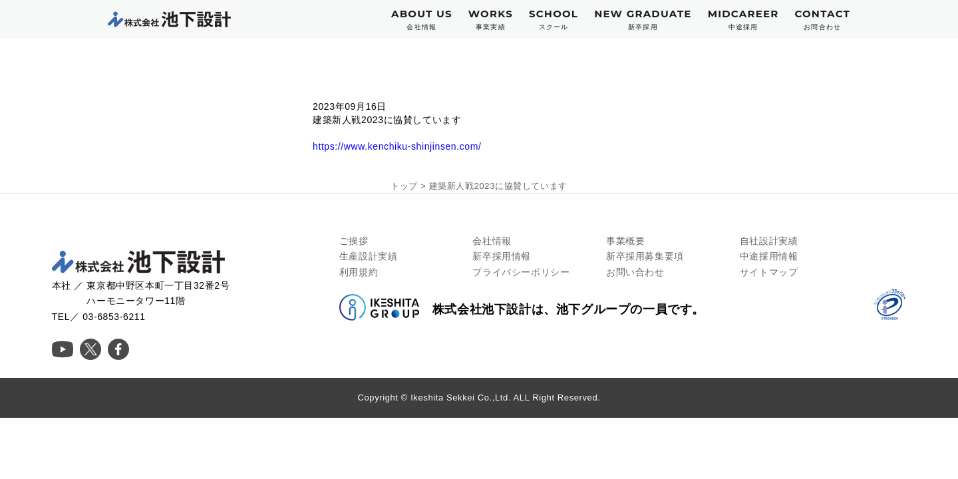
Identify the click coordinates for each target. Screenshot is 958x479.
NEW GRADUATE (643, 19)
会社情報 (491, 241)
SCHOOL (553, 19)
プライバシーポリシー (520, 272)
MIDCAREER (743, 19)
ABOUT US (421, 19)
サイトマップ (769, 272)
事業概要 (625, 241)
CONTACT (822, 19)
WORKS (490, 19)
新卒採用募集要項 (645, 256)
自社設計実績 (769, 241)
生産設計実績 (368, 256)
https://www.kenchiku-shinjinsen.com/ (397, 146)
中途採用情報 (769, 256)
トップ (404, 186)
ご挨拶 (354, 241)
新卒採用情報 (501, 256)
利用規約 (358, 272)
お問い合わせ (635, 272)
